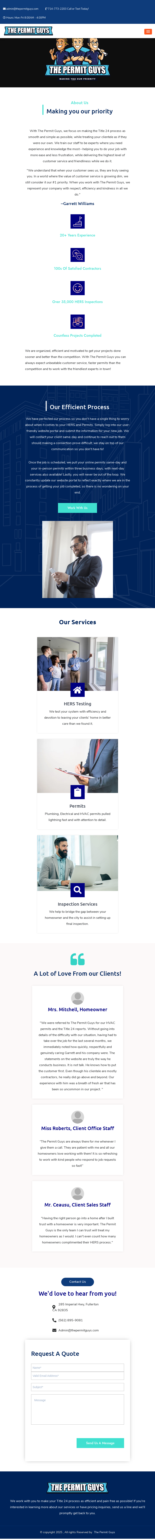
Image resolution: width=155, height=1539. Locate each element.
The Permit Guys (104, 1533)
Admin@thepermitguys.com (75, 1330)
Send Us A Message (99, 1443)
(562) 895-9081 (67, 1320)
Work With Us (77, 508)
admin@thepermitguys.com (20, 9)
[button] (148, 32)
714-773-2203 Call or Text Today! (67, 9)
